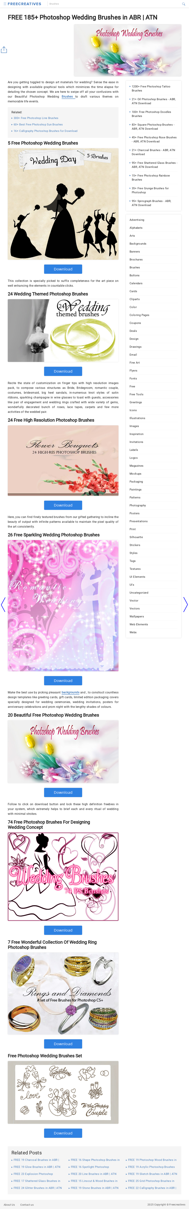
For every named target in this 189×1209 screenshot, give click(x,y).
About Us (9, 1204)
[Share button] (4, 49)
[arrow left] (3, 604)
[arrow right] (185, 604)
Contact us (27, 1204)
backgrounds (70, 692)
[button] (5, 3)
